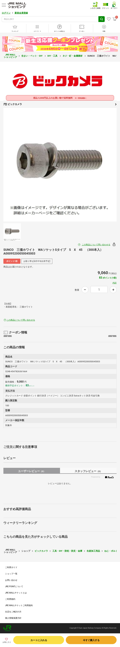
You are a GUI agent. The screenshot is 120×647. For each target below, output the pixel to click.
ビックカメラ (60, 104)
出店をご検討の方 (13, 612)
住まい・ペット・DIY (32, 56)
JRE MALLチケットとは (16, 593)
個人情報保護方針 (13, 618)
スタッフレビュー (88, 471)
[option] (60, 164)
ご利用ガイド (11, 567)
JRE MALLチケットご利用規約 (19, 605)
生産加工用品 (93, 551)
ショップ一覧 (11, 573)
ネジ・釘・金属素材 (73, 56)
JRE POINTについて (14, 586)
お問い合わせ (11, 580)
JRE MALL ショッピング (10, 55)
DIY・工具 (52, 56)
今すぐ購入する (91, 640)
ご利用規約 (10, 599)
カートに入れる (38, 640)
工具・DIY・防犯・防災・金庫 (67, 551)
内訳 (115, 283)
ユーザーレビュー (31, 471)
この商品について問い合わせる (96, 244)
